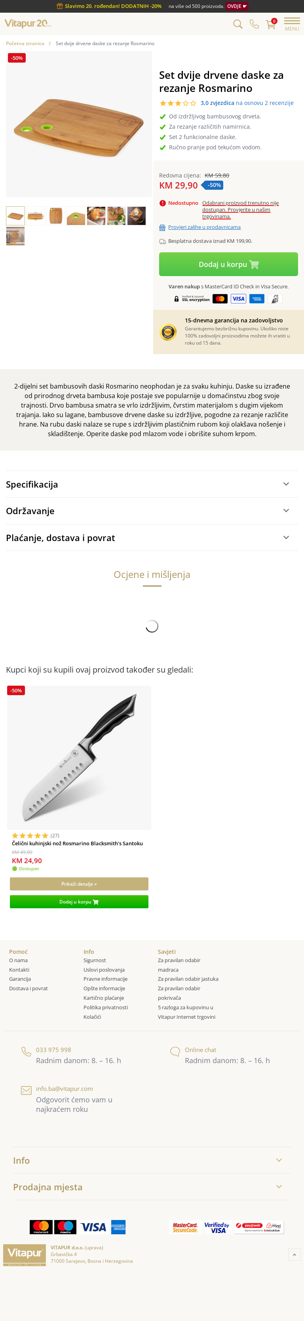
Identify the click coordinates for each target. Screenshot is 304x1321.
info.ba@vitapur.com (57, 1088)
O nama (18, 960)
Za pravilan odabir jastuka (188, 978)
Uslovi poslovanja (104, 969)
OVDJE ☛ (237, 6)
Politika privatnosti (106, 1007)
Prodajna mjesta (48, 1187)
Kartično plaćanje (104, 997)
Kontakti (19, 969)
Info (21, 1160)
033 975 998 (46, 1050)
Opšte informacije (104, 988)
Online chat (193, 1050)
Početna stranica (25, 43)
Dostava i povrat (28, 988)
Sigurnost (95, 960)
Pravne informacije (105, 978)
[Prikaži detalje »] (79, 883)
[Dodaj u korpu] (79, 901)
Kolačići (93, 1016)
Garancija (20, 978)
